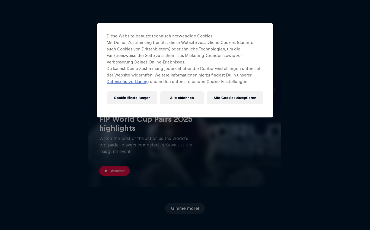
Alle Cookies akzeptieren (234, 98)
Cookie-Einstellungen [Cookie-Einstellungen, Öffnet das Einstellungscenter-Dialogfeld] (132, 98)
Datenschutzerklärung (128, 81)
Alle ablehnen (182, 98)
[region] (185, 70)
